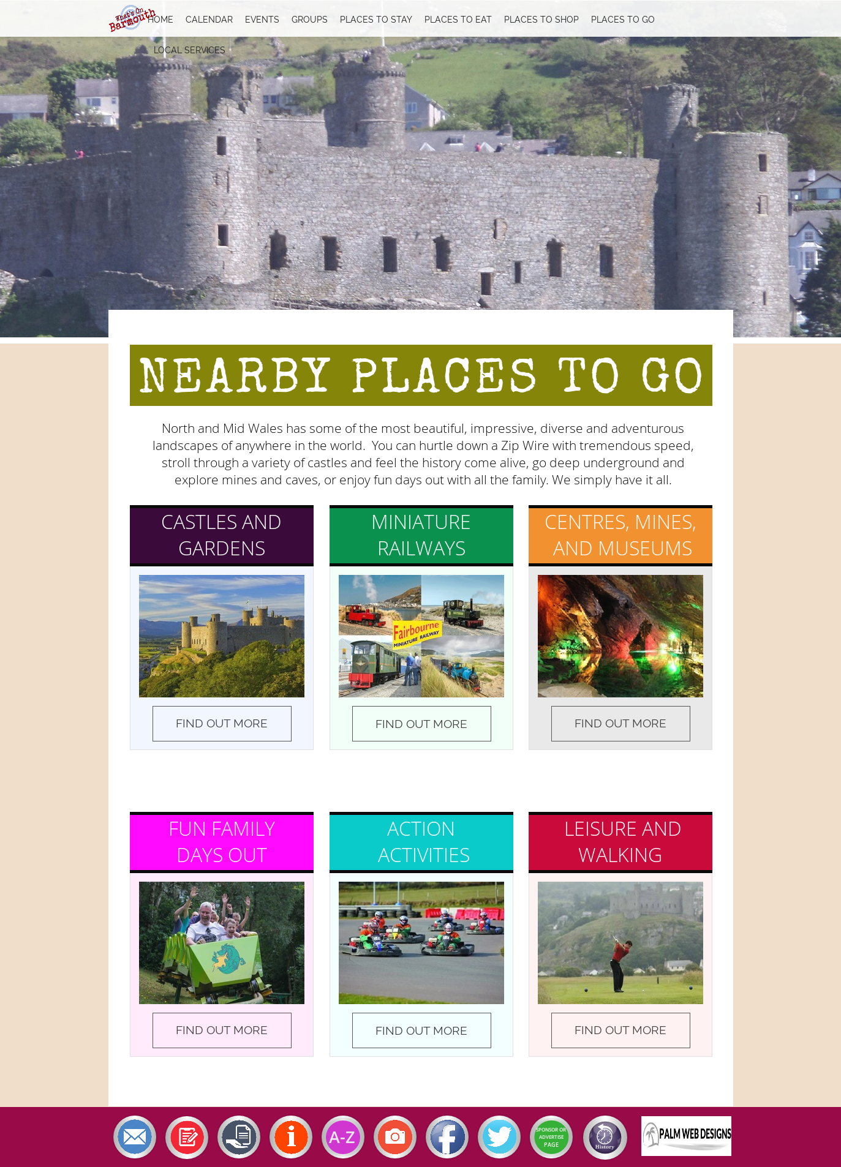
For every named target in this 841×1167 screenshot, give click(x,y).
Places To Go (623, 19)
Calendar (209, 19)
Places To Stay (376, 19)
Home (160, 19)
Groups (310, 19)
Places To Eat (458, 19)
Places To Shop (541, 19)
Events (262, 19)
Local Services (189, 50)
